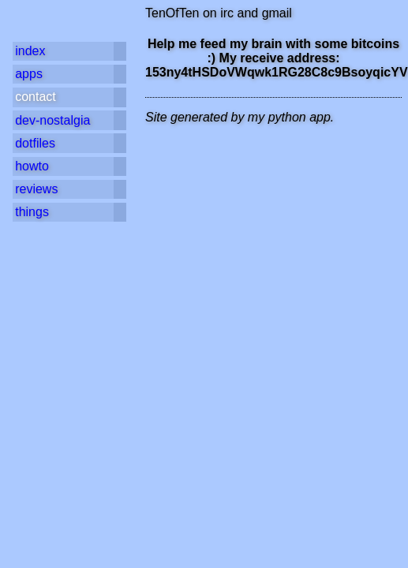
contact (35, 96)
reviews (36, 189)
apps (29, 73)
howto (32, 166)
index (30, 51)
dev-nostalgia (52, 120)
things (32, 212)
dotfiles (35, 143)
